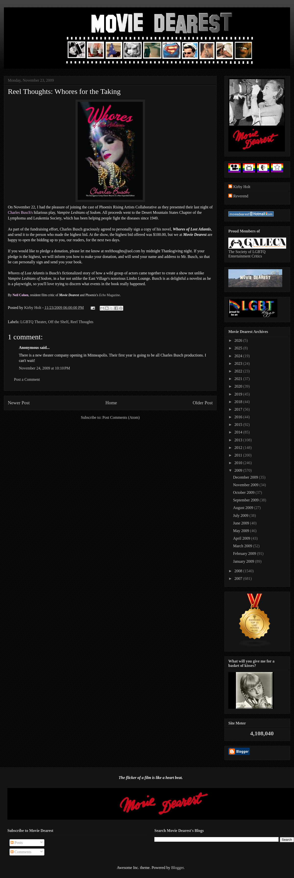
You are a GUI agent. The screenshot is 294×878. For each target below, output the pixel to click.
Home (111, 402)
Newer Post (19, 402)
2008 (238, 571)
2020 (238, 386)
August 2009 (243, 508)
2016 (238, 417)
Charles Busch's (20, 212)
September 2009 (246, 500)
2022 (238, 371)
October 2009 (244, 492)
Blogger (177, 867)
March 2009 (243, 546)
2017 (238, 409)
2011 (238, 455)
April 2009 (242, 538)
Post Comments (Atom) (121, 417)
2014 (238, 432)
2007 (238, 578)
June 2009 (241, 523)
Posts (17, 842)
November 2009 (246, 485)
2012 (238, 447)
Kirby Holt (33, 307)
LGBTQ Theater (33, 322)
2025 (238, 348)
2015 (238, 424)
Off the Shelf (58, 322)
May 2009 (241, 531)
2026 (238, 340)
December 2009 (246, 477)
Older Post (203, 402)
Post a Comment (27, 379)
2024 (238, 356)
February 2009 (245, 553)
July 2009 (241, 515)
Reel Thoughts (82, 322)
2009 (238, 470)
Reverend (240, 196)
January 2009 (244, 561)
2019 (238, 394)
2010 (238, 463)
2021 (238, 379)
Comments (21, 852)
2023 (238, 363)
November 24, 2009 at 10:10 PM (44, 368)
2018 (238, 402)
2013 (238, 440)
